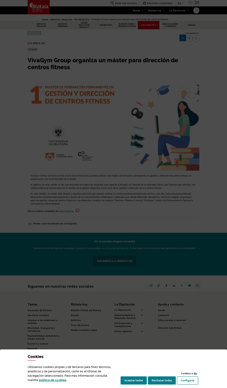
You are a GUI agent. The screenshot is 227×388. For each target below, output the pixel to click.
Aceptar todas (135, 381)
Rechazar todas (164, 381)
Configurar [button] (189, 381)
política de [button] (52, 380)
